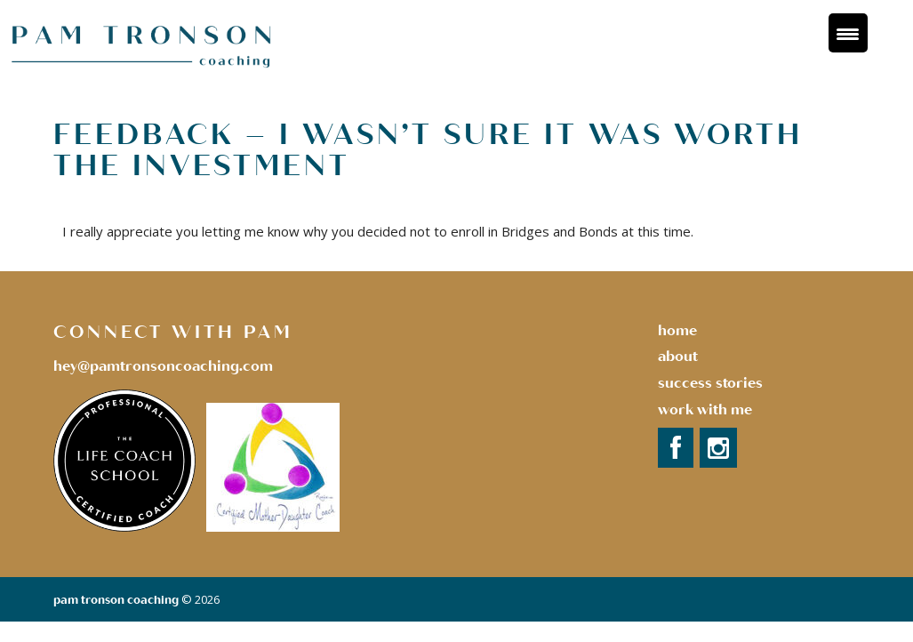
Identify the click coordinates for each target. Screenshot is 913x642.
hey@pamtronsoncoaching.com (163, 366)
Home (677, 331)
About (678, 356)
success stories (710, 383)
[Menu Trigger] (848, 32)
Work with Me (705, 410)
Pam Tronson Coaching (116, 600)
